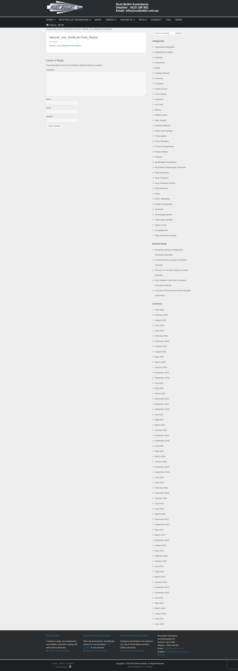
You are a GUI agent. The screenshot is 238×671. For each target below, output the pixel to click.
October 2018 (161, 498)
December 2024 (162, 341)
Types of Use (161, 225)
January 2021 (161, 430)
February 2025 (161, 336)
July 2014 (159, 598)
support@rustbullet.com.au (177, 652)
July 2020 (159, 446)
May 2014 (159, 603)
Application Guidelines (165, 47)
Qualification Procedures (166, 162)
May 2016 (159, 551)
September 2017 (162, 524)
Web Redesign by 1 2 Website (140, 667)
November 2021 (162, 404)
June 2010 (159, 624)
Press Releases (162, 141)
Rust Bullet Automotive (97, 635)
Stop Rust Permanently (59, 651)
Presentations (161, 136)
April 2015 (159, 572)
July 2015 (159, 566)
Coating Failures (162, 73)
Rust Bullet (52, 635)
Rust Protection (161, 178)
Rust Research (161, 188)
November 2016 (162, 540)
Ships (157, 193)
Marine (158, 110)
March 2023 (160, 362)
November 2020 (162, 435)
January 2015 (161, 582)
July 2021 (159, 414)
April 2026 (159, 310)
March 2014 (160, 608)
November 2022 (162, 372)
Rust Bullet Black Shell (134, 635)
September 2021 (162, 409)
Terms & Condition (66, 663)
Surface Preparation (164, 204)
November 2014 (162, 592)
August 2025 (160, 320)
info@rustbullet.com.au (174, 648)
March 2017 (160, 535)
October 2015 (161, 561)
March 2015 (160, 577)
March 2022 (160, 393)
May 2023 (159, 357)
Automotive (160, 62)
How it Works (161, 94)
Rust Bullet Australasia (65, 8)
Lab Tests (159, 104)
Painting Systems (162, 125)
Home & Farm (161, 89)
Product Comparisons (164, 146)
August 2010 (160, 613)
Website (49, 117)
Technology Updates (164, 220)
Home (55, 663)
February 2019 (161, 488)
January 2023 (161, 367)
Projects (158, 157)
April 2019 (159, 482)
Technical (159, 209)
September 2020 (162, 440)
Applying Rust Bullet (164, 52)
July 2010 (159, 619)
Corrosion (159, 83)
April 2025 (159, 331)
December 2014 (162, 587)
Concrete (159, 78)
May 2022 (159, 388)
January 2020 (161, 461)
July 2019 (159, 477)
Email (48, 108)
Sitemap (161, 655)
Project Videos (161, 152)
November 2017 (162, 519)
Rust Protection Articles (165, 183)
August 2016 (160, 545)
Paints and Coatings (164, 131)
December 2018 (162, 493)
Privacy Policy (62, 667)
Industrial (159, 99)
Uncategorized (161, 230)
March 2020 (160, 456)
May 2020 (159, 451)
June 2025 (159, 325)
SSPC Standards (162, 199)
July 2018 (159, 503)
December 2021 (162, 399)
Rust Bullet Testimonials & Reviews (170, 167)
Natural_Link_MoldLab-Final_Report (65, 45)
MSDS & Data (161, 115)
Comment (50, 70)
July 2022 (159, 383)
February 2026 (161, 315)
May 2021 (159, 420)
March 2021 (160, 425)
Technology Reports (163, 214)
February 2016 (161, 556)
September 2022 (162, 378)
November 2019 (162, 467)
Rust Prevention (162, 173)
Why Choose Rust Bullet (165, 235)
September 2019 (162, 472)
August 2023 (160, 352)
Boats (157, 68)
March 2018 (160, 514)
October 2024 (161, 346)
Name (48, 99)
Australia (159, 57)
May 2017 (159, 530)
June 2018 (159, 509)
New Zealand (161, 120)
